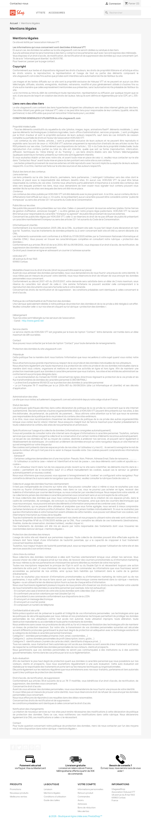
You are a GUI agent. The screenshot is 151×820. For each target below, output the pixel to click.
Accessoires (57, 12)
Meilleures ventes (18, 796)
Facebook (13, 747)
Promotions (15, 789)
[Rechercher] (122, 12)
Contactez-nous (19, 3)
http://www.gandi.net (33, 320)
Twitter (19, 747)
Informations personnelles (90, 789)
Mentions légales (52, 793)
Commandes (84, 796)
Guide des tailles (52, 800)
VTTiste (40, 12)
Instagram (38, 747)
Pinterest (31, 747)
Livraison (48, 789)
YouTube (25, 747)
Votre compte (87, 784)
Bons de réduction (87, 807)
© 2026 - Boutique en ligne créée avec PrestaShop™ (75, 816)
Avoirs (81, 800)
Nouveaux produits (19, 793)
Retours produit (85, 793)
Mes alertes (83, 811)
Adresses (82, 804)
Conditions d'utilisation (55, 796)
